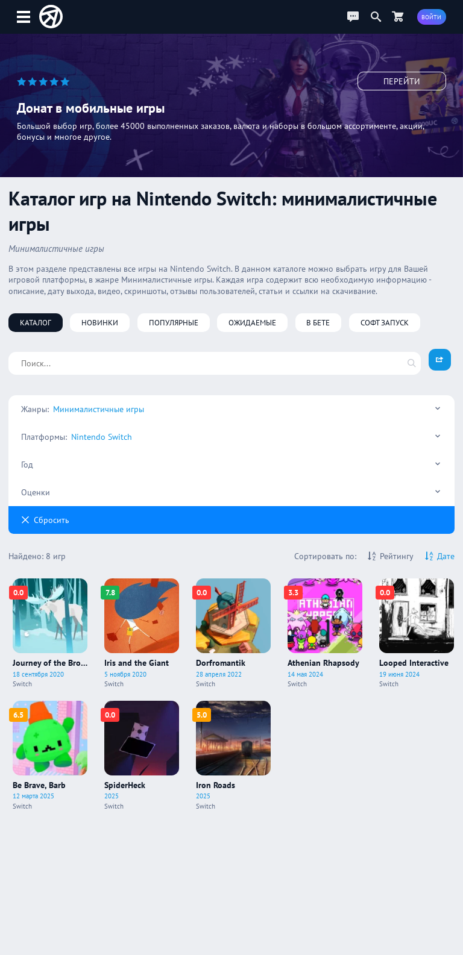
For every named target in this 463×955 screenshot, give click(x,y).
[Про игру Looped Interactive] (416, 633)
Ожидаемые (252, 322)
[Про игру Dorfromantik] (233, 633)
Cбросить (45, 520)
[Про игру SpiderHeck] (141, 755)
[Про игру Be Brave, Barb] (50, 755)
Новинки (99, 322)
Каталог (35, 322)
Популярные (173, 322)
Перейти (401, 81)
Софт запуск (385, 322)
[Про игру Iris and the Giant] (141, 633)
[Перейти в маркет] (397, 16)
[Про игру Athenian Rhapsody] (325, 633)
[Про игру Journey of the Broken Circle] (50, 633)
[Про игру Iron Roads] (233, 755)
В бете (318, 322)
